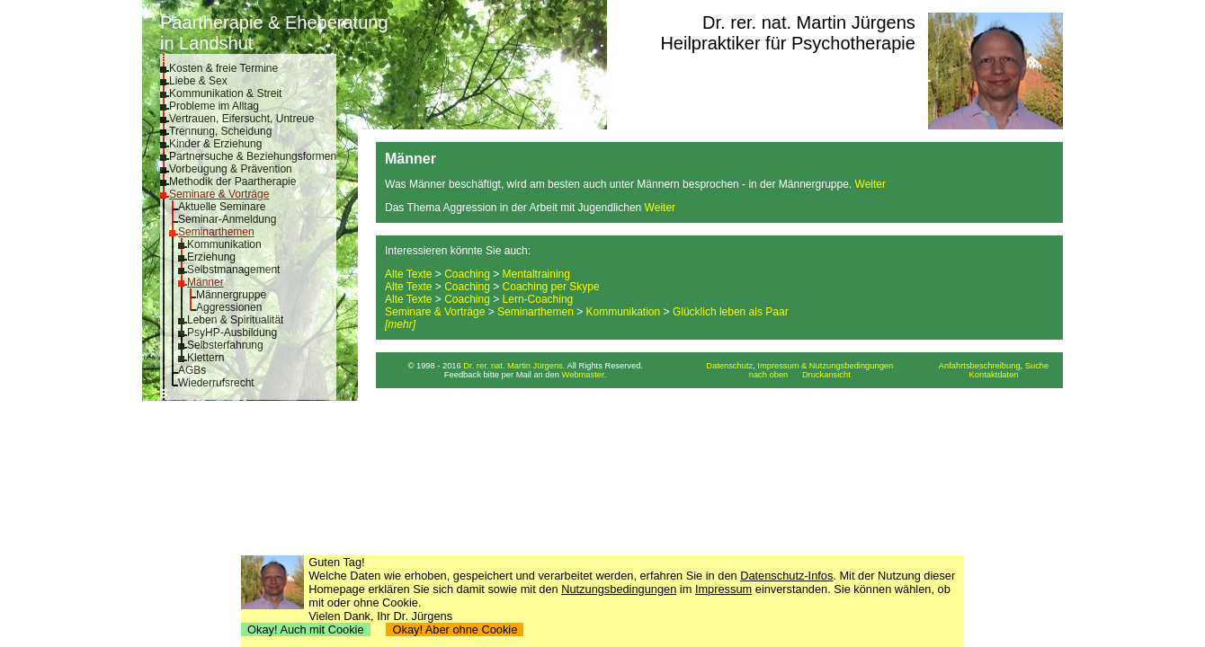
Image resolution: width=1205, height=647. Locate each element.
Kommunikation (224, 244)
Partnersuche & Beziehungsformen (252, 156)
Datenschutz (729, 365)
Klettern (205, 357)
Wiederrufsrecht (216, 383)
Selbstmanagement (233, 269)
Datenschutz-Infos (786, 575)
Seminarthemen (216, 232)
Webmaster (583, 374)
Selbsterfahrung (225, 345)
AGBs (192, 370)
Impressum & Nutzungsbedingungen (825, 365)
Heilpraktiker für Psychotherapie (787, 43)
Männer (205, 282)
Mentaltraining (536, 274)
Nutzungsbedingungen (618, 589)
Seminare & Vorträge (219, 194)
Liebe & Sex (198, 81)
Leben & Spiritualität (235, 320)
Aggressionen (229, 307)
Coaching (467, 274)
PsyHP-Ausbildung (232, 332)
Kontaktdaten (994, 374)
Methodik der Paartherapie (232, 181)
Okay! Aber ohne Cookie (454, 629)
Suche (1037, 365)
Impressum (723, 589)
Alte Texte (408, 274)
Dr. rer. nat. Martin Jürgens (808, 22)
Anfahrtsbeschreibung (980, 365)
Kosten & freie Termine (223, 68)
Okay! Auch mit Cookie (305, 629)
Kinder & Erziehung (215, 143)
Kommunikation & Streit (225, 93)
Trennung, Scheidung (220, 131)
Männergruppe (231, 294)
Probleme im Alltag (214, 106)
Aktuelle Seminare (221, 206)
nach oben (769, 374)
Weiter (870, 184)
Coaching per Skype (551, 286)
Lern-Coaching (538, 299)
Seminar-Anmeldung (227, 219)
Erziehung (211, 257)
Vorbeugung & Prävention (230, 169)
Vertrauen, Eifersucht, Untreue (241, 118)
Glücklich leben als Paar (731, 312)
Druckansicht (826, 374)
